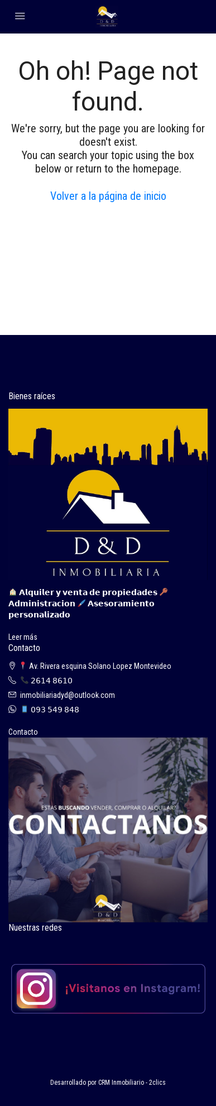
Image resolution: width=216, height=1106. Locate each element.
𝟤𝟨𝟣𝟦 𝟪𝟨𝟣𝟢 (47, 680)
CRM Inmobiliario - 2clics (132, 1082)
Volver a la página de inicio (108, 196)
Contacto (23, 731)
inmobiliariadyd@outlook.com (67, 695)
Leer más (22, 637)
